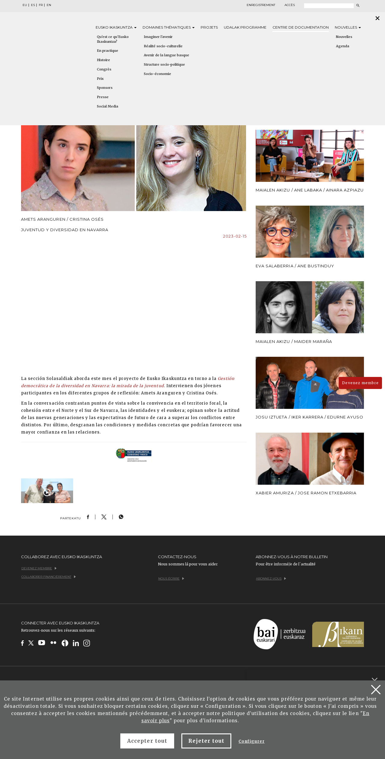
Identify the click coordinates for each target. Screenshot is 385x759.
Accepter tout (147, 741)
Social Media (107, 106)
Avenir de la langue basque (166, 55)
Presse (103, 97)
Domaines (169, 27)
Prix (100, 78)
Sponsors (104, 88)
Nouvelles (348, 27)
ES (33, 5)
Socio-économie (157, 74)
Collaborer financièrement (48, 577)
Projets (209, 27)
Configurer (251, 741)
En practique (107, 50)
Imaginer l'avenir (158, 37)
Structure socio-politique (164, 64)
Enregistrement (261, 5)
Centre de (301, 27)
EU (25, 5)
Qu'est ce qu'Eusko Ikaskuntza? (113, 39)
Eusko (116, 27)
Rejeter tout (206, 741)
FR (41, 5)
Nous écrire (171, 578)
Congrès (104, 69)
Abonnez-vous (271, 578)
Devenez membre (360, 383)
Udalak (245, 27)
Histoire (103, 60)
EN (49, 5)
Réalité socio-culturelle (163, 46)
